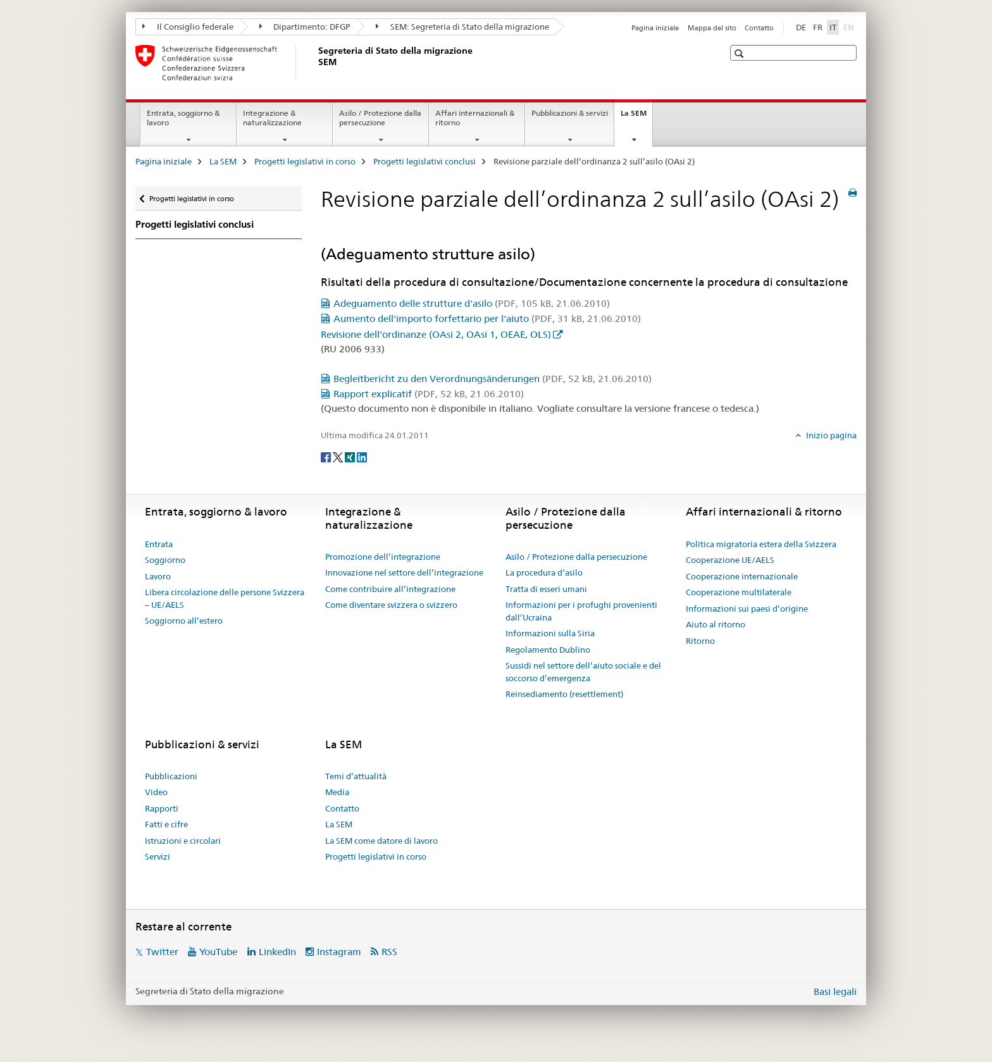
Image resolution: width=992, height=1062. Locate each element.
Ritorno (700, 641)
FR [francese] (817, 27)
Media (337, 792)
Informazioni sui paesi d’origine (747, 608)
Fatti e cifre (166, 824)
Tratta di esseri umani (546, 589)
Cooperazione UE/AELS (730, 560)
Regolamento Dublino (547, 650)
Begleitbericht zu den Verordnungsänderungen (492, 379)
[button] (740, 53)
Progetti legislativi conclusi (424, 161)
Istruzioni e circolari (183, 841)
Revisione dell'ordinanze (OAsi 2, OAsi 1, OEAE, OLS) (436, 334)
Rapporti (161, 808)
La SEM (636, 117)
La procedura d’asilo (544, 572)
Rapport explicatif (428, 394)
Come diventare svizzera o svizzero (391, 605)
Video (156, 792)
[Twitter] (339, 456)
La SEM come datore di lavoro (381, 841)
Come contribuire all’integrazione (390, 589)
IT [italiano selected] (832, 27)
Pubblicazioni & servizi (569, 113)
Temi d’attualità (356, 776)
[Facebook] (327, 456)
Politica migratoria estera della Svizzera (761, 544)
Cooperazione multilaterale (738, 592)
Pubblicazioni (171, 776)
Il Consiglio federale (187, 26)
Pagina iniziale (655, 27)
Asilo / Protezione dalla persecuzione (380, 117)
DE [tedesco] (801, 27)
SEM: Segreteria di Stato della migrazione (462, 26)
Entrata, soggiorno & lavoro (183, 117)
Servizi (157, 856)
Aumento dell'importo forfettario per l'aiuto (487, 318)
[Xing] (351, 456)
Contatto (759, 27)
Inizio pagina (830, 435)
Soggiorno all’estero (184, 620)
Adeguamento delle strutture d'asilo (471, 303)
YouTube (218, 952)
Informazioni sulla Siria (550, 633)
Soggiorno (165, 560)
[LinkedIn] (362, 456)
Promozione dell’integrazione (382, 557)
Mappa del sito (712, 27)
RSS (389, 952)
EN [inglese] (850, 26)
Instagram (339, 952)
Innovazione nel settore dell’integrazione (404, 572)
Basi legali (835, 991)
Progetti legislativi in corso (305, 161)
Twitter (162, 952)
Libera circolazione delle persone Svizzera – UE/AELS (224, 598)
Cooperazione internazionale (742, 576)
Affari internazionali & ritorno (474, 117)
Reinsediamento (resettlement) (564, 694)
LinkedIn (277, 952)
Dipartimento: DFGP (304, 26)
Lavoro (158, 576)
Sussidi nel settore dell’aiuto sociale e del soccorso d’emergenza (583, 671)
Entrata (159, 544)
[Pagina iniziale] (315, 62)
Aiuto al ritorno (715, 624)
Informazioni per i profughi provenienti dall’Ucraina (581, 611)
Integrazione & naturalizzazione (272, 117)
